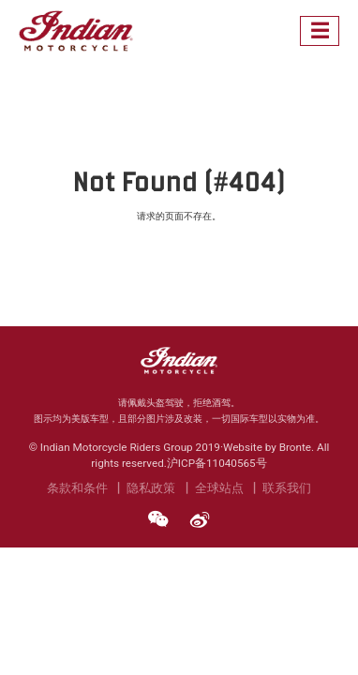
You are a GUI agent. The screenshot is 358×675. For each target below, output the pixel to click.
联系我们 (286, 487)
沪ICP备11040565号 (217, 463)
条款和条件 (77, 487)
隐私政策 (151, 487)
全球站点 (219, 487)
